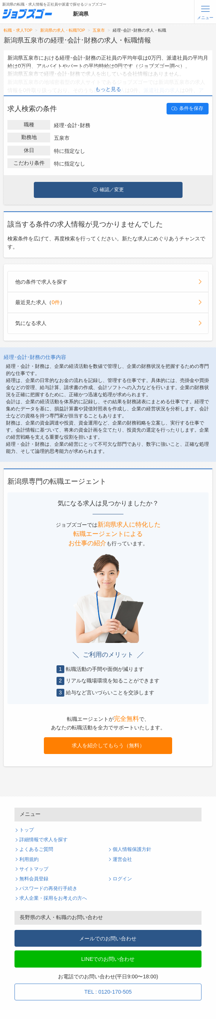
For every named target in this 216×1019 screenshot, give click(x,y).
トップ (26, 830)
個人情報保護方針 (132, 849)
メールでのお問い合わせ (107, 938)
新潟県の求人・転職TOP (62, 30)
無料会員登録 (33, 878)
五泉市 (99, 30)
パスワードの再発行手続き (48, 888)
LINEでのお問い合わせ (108, 959)
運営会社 (122, 859)
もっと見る (108, 89)
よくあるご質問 (36, 849)
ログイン (122, 878)
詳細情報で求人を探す (43, 839)
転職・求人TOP (18, 30)
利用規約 (29, 859)
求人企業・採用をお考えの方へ (53, 898)
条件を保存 (187, 108)
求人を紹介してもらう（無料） (108, 745)
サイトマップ (33, 869)
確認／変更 (108, 189)
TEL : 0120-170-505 (108, 992)
